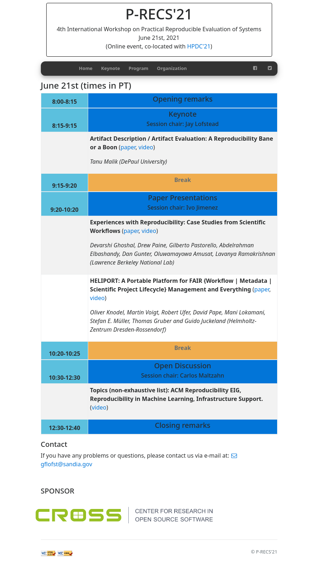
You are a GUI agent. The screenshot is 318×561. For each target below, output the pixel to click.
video (145, 147)
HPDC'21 (198, 46)
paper (128, 147)
